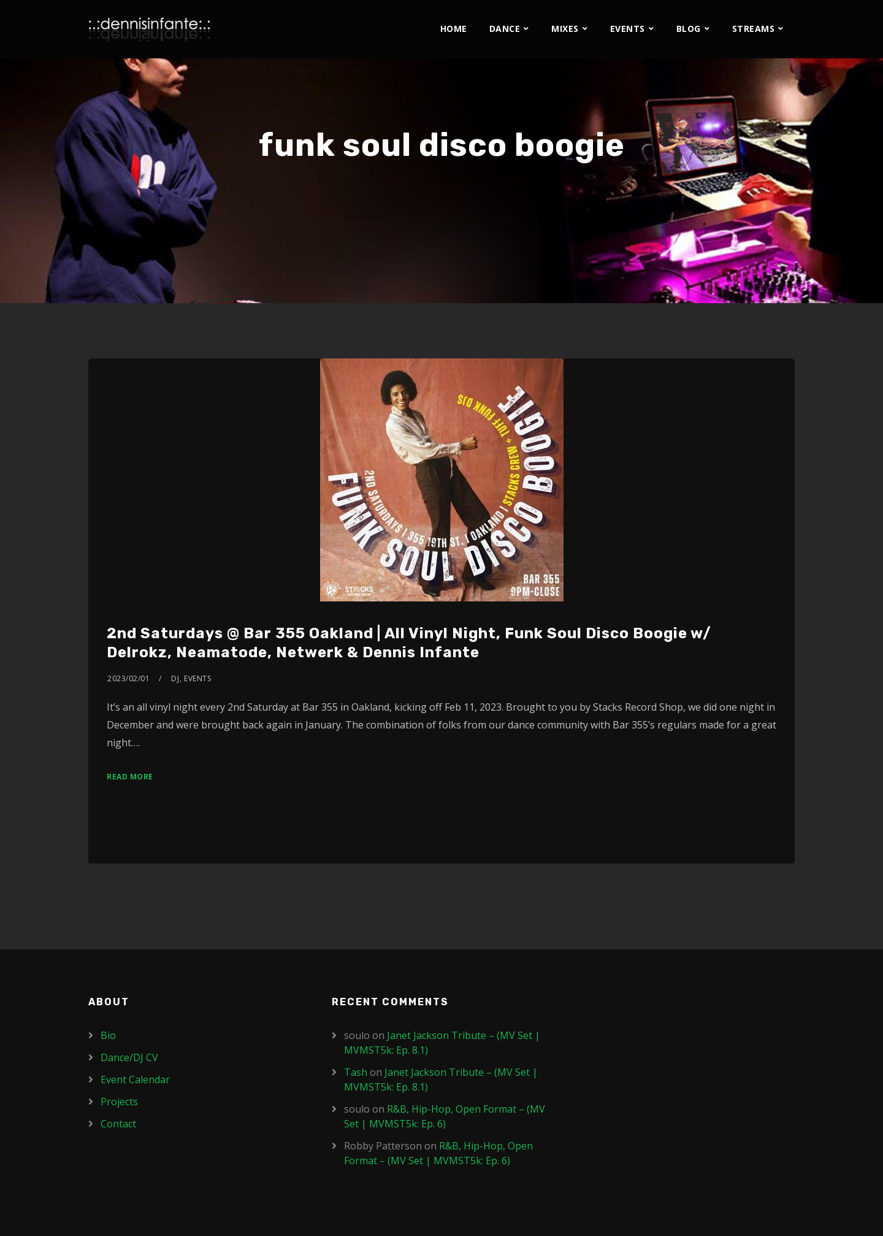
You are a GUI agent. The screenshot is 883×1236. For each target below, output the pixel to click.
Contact (118, 1123)
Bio (108, 1035)
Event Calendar (135, 1079)
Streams (753, 28)
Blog (688, 28)
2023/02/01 (128, 678)
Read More (130, 776)
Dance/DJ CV (129, 1057)
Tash (355, 1072)
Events (627, 28)
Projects (119, 1101)
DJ (175, 678)
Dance (505, 28)
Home (453, 28)
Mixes (565, 28)
